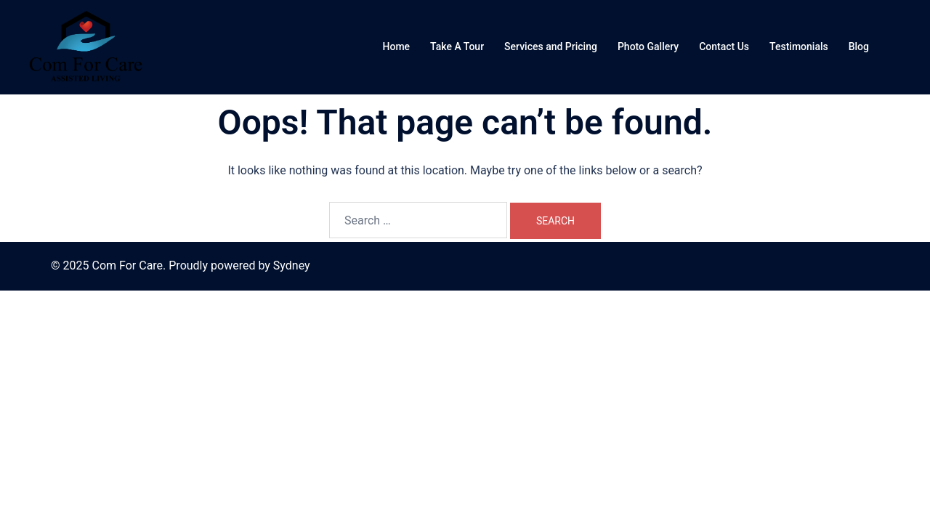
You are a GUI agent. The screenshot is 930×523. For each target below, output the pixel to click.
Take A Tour (457, 46)
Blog (859, 46)
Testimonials (798, 46)
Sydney (291, 265)
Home (397, 46)
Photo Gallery (648, 46)
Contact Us (724, 46)
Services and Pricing (550, 46)
